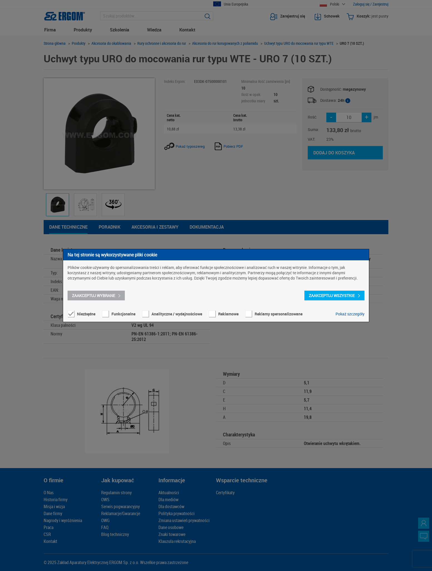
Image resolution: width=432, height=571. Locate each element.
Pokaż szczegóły (350, 314)
